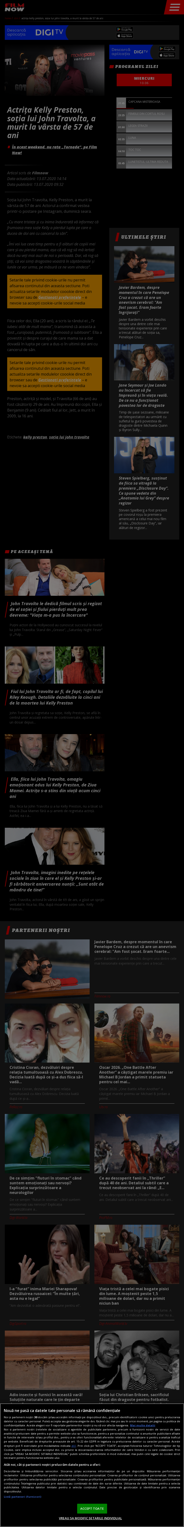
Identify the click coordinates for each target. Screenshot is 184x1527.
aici (73, 1446)
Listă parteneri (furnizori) (22, 1496)
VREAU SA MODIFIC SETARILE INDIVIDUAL (90, 1518)
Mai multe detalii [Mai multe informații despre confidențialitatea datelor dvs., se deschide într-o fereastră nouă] (142, 1425)
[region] (92, 1465)
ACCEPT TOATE (92, 1508)
